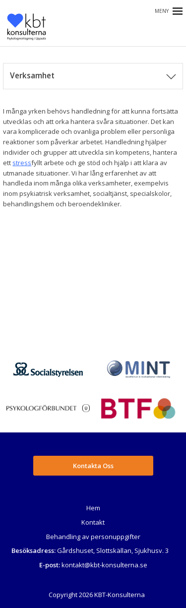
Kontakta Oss (93, 465)
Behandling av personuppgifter (93, 536)
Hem (93, 507)
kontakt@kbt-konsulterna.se (104, 564)
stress (21, 162)
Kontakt (93, 522)
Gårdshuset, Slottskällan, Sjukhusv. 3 (113, 550)
